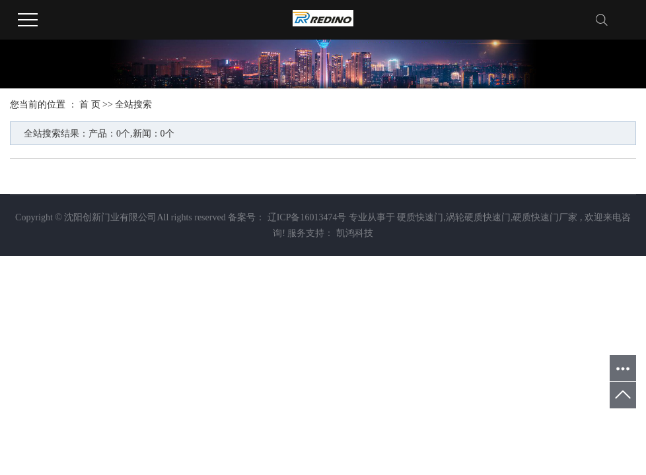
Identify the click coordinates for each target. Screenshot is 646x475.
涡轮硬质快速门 (478, 217)
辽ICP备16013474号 (307, 217)
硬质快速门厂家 (545, 217)
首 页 (89, 105)
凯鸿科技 (353, 233)
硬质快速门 (420, 217)
